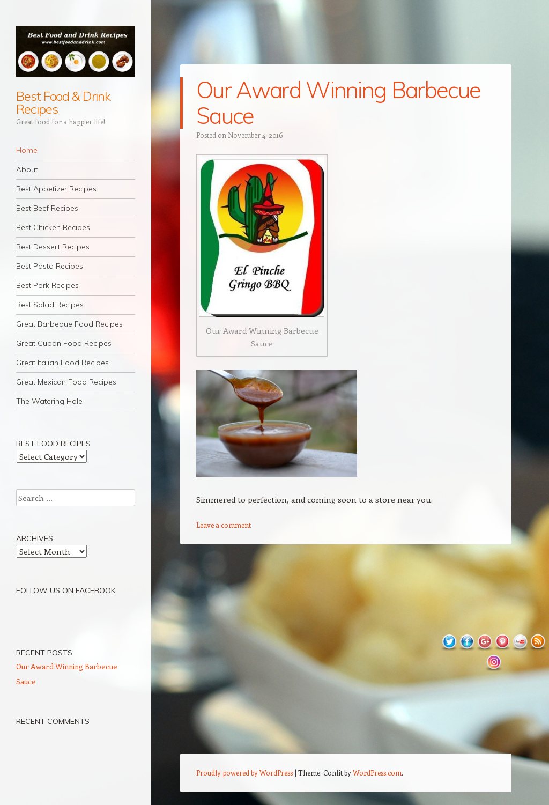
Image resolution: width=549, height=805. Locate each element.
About (27, 169)
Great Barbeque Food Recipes (69, 324)
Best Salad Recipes (50, 304)
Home (27, 150)
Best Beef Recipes (47, 208)
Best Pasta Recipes (49, 266)
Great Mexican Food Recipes (66, 382)
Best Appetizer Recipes (56, 189)
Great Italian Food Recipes (62, 362)
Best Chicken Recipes (53, 227)
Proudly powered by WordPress (244, 772)
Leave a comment (223, 524)
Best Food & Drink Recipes (63, 102)
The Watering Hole (49, 401)
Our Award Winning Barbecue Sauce (338, 103)
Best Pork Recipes (47, 285)
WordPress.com (377, 772)
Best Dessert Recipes (53, 247)
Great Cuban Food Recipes (64, 343)
